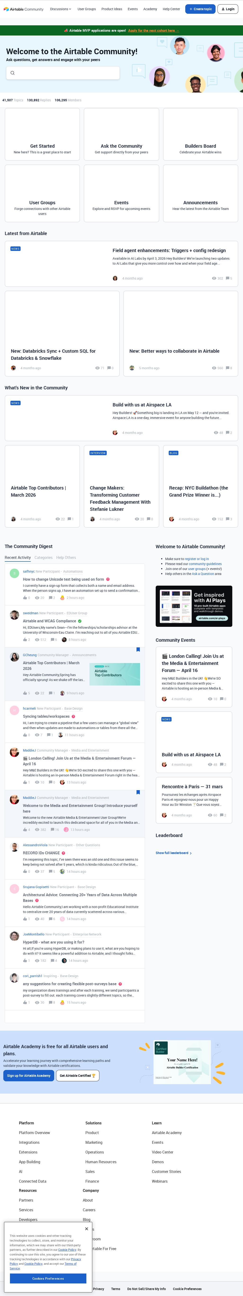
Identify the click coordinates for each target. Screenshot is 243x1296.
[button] (200, 9)
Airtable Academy (167, 1132)
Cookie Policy (67, 1281)
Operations (94, 1152)
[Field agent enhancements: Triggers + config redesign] (121, 264)
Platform (26, 1123)
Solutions (93, 1123)
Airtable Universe (33, 1248)
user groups (197, 568)
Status (88, 1229)
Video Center (162, 1152)
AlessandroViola (35, 845)
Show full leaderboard (174, 853)
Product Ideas (112, 9)
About (88, 1200)
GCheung (30, 655)
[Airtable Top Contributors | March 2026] (42, 486)
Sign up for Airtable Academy (28, 1075)
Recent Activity (18, 557)
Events (133, 9)
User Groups (87, 9)
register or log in (197, 559)
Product (92, 1132)
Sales (90, 1171)
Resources (28, 1190)
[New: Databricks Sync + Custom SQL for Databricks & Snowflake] (62, 334)
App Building (29, 1161)
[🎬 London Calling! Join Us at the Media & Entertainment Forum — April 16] (194, 677)
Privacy (98, 1289)
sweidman (30, 613)
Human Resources (100, 1161)
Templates (27, 1239)
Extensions (28, 1152)
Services (26, 1209)
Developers (28, 1219)
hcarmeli (29, 708)
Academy (150, 9)
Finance (92, 1181)
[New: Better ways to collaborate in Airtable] (180, 334)
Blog (86, 1219)
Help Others (66, 557)
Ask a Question (203, 573)
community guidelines (205, 563)
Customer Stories (166, 1171)
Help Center (171, 9)
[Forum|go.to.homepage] (23, 9)
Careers (89, 1209)
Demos (158, 1161)
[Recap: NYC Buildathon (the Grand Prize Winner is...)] (200, 486)
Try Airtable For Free (99, 1248)
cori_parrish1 (33, 976)
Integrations (29, 1142)
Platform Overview (34, 1132)
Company (91, 1190)
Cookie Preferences (187, 1289)
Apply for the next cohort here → (153, 30)
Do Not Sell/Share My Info (146, 1289)
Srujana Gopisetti (36, 887)
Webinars (160, 1181)
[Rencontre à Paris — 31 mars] (194, 800)
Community (29, 1229)
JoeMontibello (33, 934)
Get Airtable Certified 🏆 (78, 1075)
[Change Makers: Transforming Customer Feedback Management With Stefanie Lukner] (121, 486)
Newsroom (92, 1239)
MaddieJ (29, 750)
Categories (44, 557)
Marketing (93, 1142)
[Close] (86, 1260)
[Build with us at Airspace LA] (121, 418)
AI (20, 1171)
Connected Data (32, 1181)
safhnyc (29, 571)
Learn (157, 1123)
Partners (26, 1200)
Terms (115, 1289)
